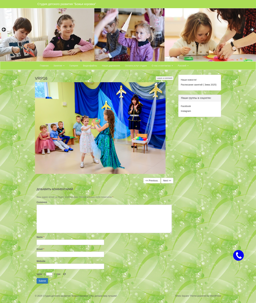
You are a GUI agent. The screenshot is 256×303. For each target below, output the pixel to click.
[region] (128, 30)
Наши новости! (189, 79)
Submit (42, 281)
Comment (42, 202)
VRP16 (41, 78)
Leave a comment (164, 78)
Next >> (167, 180)
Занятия (58, 65)
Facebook (186, 106)
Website (41, 261)
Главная (44, 65)
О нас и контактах (162, 65)
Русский (183, 65)
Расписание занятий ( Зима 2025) (198, 84)
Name (40, 237)
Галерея (73, 65)
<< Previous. (151, 180)
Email (40, 249)
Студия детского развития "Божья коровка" (66, 4)
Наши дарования (111, 65)
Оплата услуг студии (136, 65)
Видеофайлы (90, 65)
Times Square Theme (186, 296)
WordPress (215, 296)
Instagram (186, 111)
